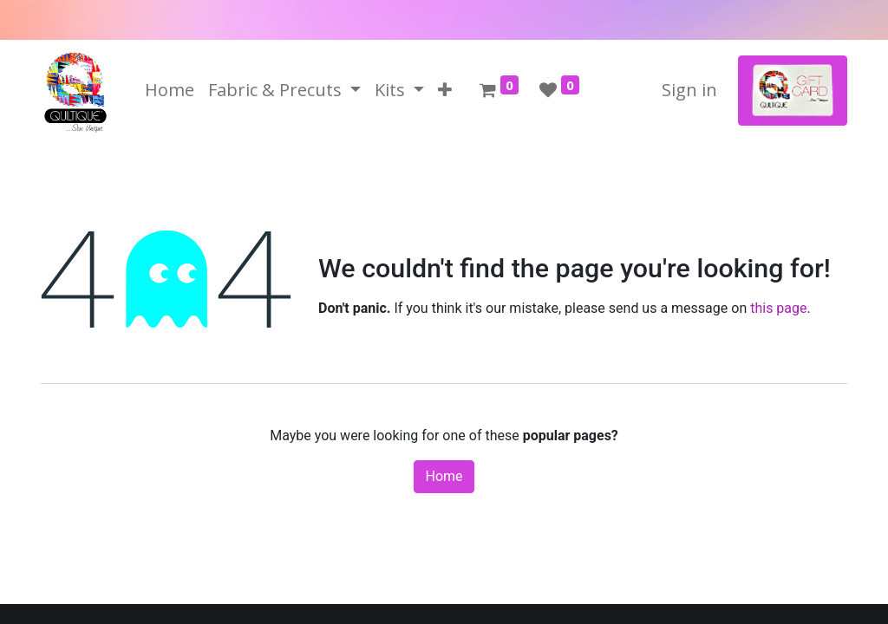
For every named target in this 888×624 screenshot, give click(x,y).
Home (443, 476)
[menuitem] (169, 90)
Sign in (689, 89)
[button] (445, 90)
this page (778, 308)
